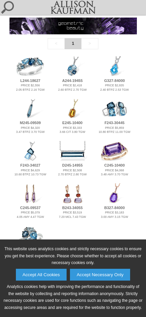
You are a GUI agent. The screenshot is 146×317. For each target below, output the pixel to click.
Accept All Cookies (41, 274)
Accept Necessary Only (100, 274)
